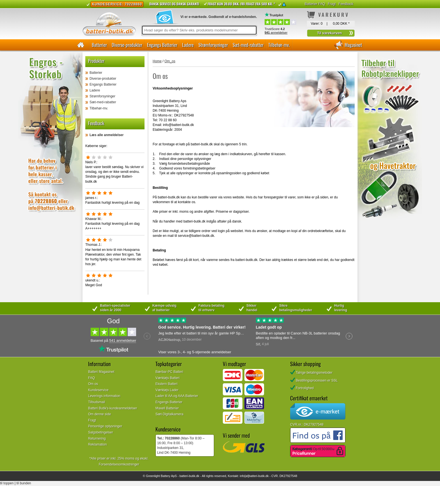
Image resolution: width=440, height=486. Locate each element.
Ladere (188, 44)
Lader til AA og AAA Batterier (176, 396)
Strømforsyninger (213, 44)
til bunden (24, 483)
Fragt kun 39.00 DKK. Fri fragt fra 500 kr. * (241, 3)
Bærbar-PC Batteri (169, 372)
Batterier (99, 44)
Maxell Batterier (167, 408)
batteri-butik (187, 476)
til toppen (7, 483)
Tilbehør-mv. (279, 44)
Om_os (169, 61)
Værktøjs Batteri (167, 378)
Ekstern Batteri (166, 384)
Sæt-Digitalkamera (169, 414)
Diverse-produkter (127, 44)
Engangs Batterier (162, 44)
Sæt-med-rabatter (248, 44)
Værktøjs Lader (166, 390)
